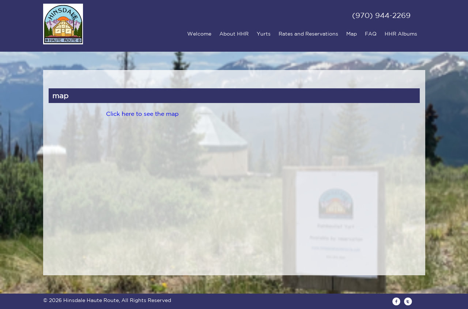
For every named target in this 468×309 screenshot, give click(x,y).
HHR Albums (401, 34)
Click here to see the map (142, 113)
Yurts (264, 34)
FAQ (371, 34)
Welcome (199, 34)
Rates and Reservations (308, 34)
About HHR (234, 34)
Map (351, 34)
